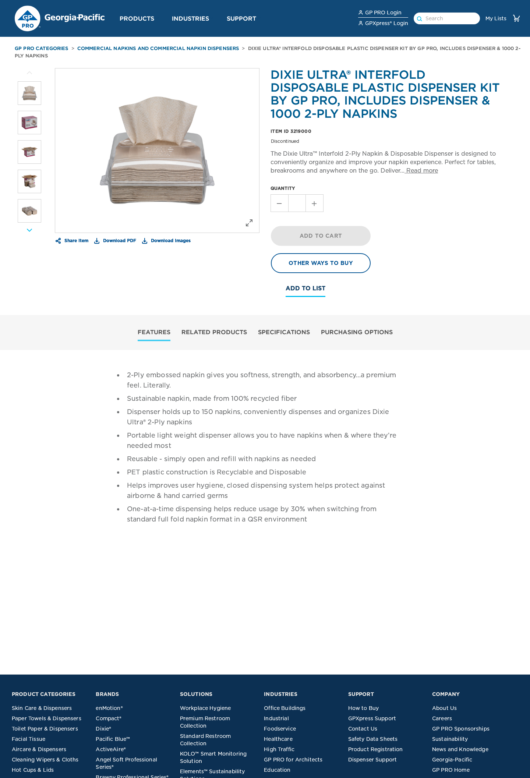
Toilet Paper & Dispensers (45, 729)
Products (137, 18)
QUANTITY (283, 188)
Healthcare (278, 739)
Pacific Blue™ (113, 739)
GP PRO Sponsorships (461, 729)
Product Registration (375, 749)
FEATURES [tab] (154, 332)
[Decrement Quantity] (279, 203)
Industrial (276, 718)
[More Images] (29, 73)
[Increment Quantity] (315, 203)
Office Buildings (284, 708)
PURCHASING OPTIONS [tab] (357, 332)
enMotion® (109, 708)
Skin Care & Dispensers (42, 708)
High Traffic (279, 749)
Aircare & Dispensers (39, 749)
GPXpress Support (372, 718)
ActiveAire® (111, 749)
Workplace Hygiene (205, 708)
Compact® (108, 718)
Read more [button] (421, 170)
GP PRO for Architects (293, 760)
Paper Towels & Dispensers (46, 718)
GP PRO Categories (41, 48)
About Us (444, 708)
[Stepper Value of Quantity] (297, 203)
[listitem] (29, 93)
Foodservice (280, 729)
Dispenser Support (372, 760)
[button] (157, 18)
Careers (442, 718)
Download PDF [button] (119, 240)
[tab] (154, 333)
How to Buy (363, 708)
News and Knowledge (460, 749)
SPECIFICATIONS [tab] (284, 332)
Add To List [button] (305, 288)
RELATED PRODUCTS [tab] (214, 332)
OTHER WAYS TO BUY (321, 263)
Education (277, 770)
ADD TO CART (321, 236)
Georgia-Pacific (452, 760)
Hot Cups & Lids (33, 770)
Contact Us (363, 729)
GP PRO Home (451, 770)
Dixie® (103, 729)
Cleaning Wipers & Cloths (45, 760)
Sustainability (450, 739)
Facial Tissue (28, 739)
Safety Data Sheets (373, 739)
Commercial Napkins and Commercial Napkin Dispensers (158, 48)
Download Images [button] (170, 240)
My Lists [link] (495, 18)
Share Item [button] (75, 240)
